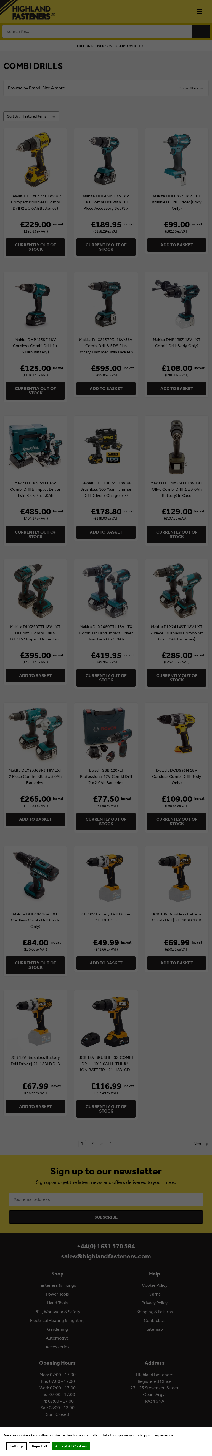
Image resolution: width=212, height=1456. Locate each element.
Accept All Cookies (71, 1446)
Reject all (39, 1446)
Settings (16, 1446)
